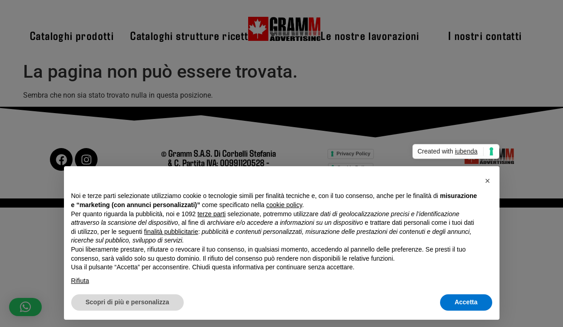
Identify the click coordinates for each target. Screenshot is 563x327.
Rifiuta (80, 280)
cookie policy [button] (284, 204)
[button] (487, 180)
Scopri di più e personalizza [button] (127, 302)
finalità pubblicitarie (171, 231)
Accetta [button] (466, 302)
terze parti (211, 214)
